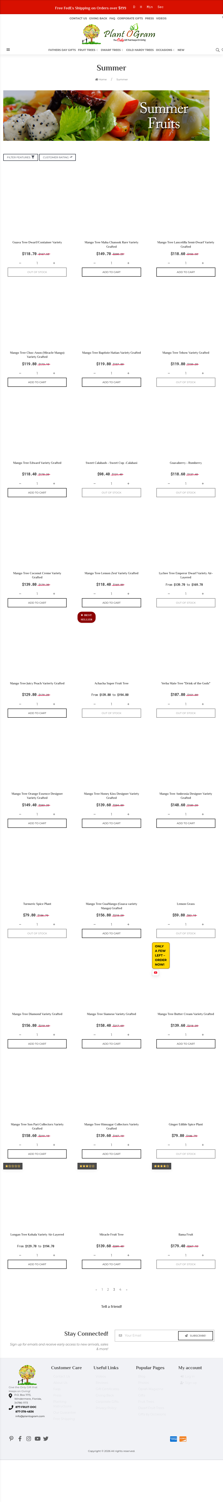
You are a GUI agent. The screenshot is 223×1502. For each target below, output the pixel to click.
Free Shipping (64, 1421)
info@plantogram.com (30, 1416)
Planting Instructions (62, 1406)
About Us (60, 1385)
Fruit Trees (88, 50)
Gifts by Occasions (152, 1416)
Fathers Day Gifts (62, 50)
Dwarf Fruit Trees (151, 1410)
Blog (141, 1378)
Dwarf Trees (112, 50)
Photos (143, 1385)
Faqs (57, 1391)
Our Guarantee (64, 1414)
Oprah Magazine (150, 1391)
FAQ (112, 18)
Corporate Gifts (130, 18)
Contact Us (78, 18)
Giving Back (98, 18)
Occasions (166, 50)
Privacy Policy (106, 1410)
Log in (187, 1378)
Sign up (189, 1385)
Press (149, 18)
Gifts (141, 1397)
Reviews (102, 1385)
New (180, 50)
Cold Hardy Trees (140, 50)
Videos (161, 18)
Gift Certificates (107, 1391)
